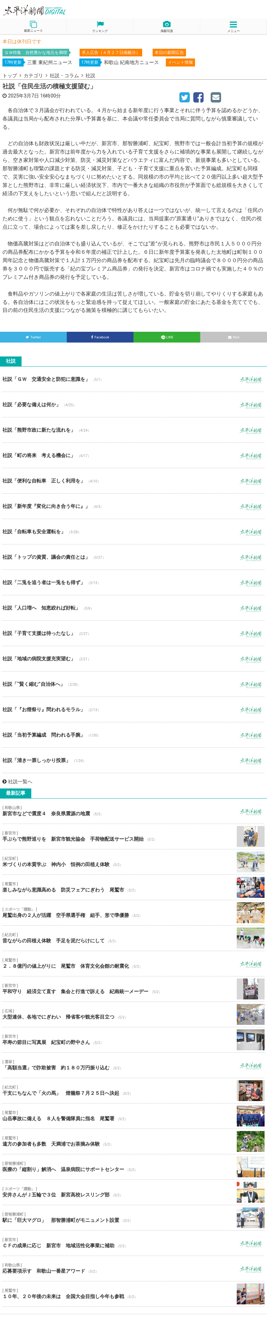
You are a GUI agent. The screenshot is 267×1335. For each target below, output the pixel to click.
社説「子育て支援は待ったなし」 (133, 633)
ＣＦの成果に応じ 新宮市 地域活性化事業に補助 (133, 1243)
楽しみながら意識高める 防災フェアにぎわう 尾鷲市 (133, 887)
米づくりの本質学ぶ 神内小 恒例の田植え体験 (133, 861)
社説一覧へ (17, 781)
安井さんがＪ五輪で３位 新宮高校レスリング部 (133, 1192)
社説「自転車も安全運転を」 (133, 531)
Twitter (33, 337)
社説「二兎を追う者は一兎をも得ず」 (133, 582)
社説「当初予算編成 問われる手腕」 (133, 734)
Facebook (100, 337)
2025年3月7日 (23, 96)
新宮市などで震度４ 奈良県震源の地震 (133, 811)
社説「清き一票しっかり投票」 (133, 760)
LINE (166, 337)
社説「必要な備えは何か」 (133, 404)
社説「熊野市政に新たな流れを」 (133, 429)
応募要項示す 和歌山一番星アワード (133, 1268)
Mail (234, 337)
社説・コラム (64, 75)
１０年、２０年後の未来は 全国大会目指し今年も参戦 (133, 1293)
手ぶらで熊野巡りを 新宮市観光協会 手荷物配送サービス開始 (133, 836)
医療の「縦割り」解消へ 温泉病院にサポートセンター (133, 1166)
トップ (9, 75)
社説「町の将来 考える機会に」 (133, 455)
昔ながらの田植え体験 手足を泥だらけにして (133, 938)
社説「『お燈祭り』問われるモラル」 (133, 709)
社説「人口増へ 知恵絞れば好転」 (133, 607)
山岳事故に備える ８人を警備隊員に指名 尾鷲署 (133, 1116)
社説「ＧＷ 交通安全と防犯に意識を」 (133, 379)
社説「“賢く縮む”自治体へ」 (133, 684)
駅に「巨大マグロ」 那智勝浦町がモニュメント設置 (133, 1217)
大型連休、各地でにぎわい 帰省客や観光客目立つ (133, 1014)
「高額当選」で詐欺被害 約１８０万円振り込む (133, 1065)
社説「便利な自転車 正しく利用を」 (133, 480)
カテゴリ (33, 75)
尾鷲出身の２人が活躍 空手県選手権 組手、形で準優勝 (133, 912)
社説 (90, 75)
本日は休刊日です (21, 41)
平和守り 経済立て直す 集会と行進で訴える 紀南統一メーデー (133, 989)
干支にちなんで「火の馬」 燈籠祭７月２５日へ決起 (133, 1090)
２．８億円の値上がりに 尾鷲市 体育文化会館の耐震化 (133, 963)
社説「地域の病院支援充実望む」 (133, 658)
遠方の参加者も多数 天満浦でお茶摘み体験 (133, 1141)
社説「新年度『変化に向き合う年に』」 (133, 506)
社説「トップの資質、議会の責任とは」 (133, 557)
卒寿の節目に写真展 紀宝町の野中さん (133, 1039)
